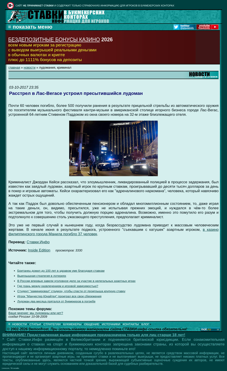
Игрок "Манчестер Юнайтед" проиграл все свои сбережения (59, 296)
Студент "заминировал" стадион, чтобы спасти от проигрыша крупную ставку (71, 291)
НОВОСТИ (19, 324)
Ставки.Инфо (38, 242)
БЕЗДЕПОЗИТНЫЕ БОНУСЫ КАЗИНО (54, 39)
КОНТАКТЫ (131, 324)
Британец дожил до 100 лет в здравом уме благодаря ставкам (60, 270)
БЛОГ (145, 324)
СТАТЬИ (35, 324)
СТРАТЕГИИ (52, 324)
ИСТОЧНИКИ (111, 324)
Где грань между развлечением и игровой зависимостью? (57, 286)
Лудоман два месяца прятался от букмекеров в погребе (56, 301)
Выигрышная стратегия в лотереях (41, 275)
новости (29, 67)
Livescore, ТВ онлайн (10, 368)
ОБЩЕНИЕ (91, 324)
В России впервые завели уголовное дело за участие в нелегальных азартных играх (76, 281)
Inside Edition (39, 250)
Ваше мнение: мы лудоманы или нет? (35, 313)
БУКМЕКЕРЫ (72, 324)
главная (14, 67)
